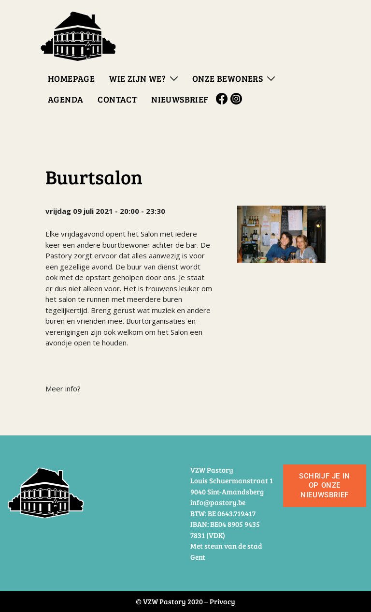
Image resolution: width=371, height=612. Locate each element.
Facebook (223, 98)
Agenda (65, 99)
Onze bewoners (227, 78)
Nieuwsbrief (179, 99)
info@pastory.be (217, 502)
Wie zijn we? (137, 78)
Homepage (71, 78)
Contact (117, 99)
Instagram (237, 98)
